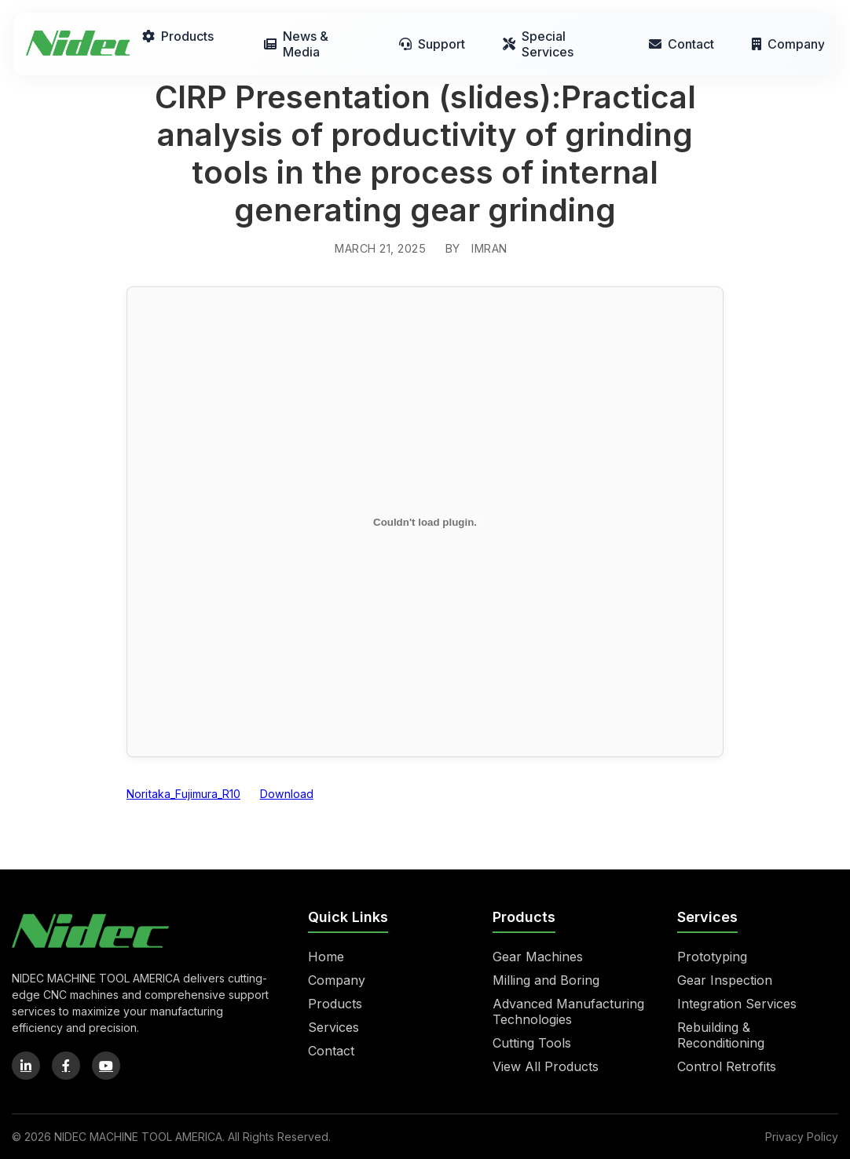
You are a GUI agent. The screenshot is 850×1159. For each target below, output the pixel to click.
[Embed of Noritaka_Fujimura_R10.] (425, 521)
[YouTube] (106, 1065)
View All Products (546, 1066)
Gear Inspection (724, 980)
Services (333, 1027)
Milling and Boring (546, 980)
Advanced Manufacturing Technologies (568, 1011)
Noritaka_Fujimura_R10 (183, 793)
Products (178, 36)
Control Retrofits (726, 1066)
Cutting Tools (532, 1043)
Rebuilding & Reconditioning (720, 1035)
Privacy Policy (801, 1136)
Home (326, 956)
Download (286, 793)
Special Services (538, 44)
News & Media (296, 44)
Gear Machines (538, 956)
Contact (681, 44)
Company (788, 44)
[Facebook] (66, 1065)
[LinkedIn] (26, 1065)
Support (432, 44)
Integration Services (737, 1003)
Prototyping (712, 956)
